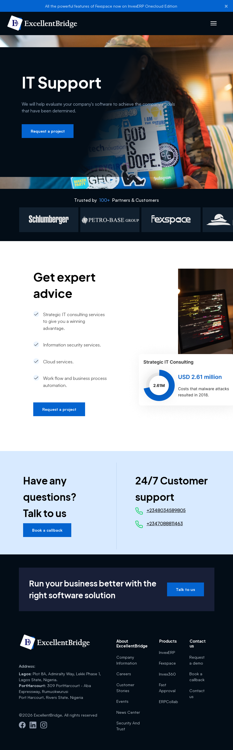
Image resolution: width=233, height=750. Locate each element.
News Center (128, 712)
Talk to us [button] (185, 589)
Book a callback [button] (47, 530)
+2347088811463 (165, 523)
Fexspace (167, 663)
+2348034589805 (166, 510)
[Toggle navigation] (213, 23)
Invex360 (167, 674)
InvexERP (167, 652)
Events (122, 701)
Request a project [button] (48, 131)
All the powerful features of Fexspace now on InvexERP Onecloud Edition (111, 6)
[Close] (226, 6)
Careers (123, 673)
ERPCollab (168, 701)
